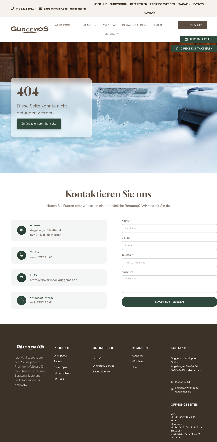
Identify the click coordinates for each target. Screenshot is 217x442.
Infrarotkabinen (134, 25)
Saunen (89, 25)
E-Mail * (126, 238)
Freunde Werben (162, 4)
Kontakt (150, 13)
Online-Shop (103, 348)
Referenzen (138, 4)
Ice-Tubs (158, 25)
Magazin (184, 4)
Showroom (118, 4)
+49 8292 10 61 (41, 257)
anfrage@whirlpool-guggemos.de (53, 280)
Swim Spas (109, 25)
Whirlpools (65, 25)
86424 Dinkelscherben (45, 235)
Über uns (100, 4)
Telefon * (127, 255)
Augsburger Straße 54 (45, 230)
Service (112, 34)
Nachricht (127, 272)
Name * (126, 221)
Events (198, 4)
